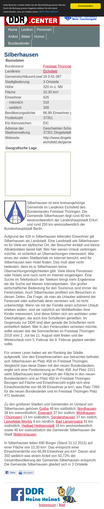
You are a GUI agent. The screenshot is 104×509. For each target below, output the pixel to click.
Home (13, 29)
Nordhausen (87, 408)
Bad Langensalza (69, 421)
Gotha (44, 408)
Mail (62, 505)
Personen (44, 29)
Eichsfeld (50, 71)
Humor (39, 36)
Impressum (47, 505)
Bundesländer (19, 43)
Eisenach (45, 413)
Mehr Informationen (48, 11)
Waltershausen (24, 434)
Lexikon (27, 29)
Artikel (13, 36)
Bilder (25, 36)
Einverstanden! (85, 6)
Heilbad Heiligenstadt (38, 426)
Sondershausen (63, 417)
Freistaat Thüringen (58, 66)
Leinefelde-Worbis (18, 421)
